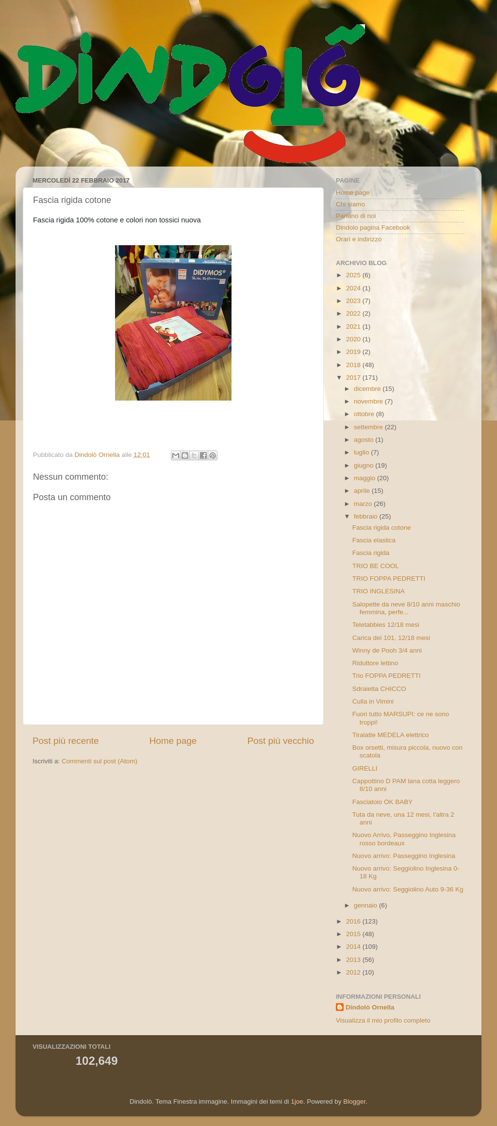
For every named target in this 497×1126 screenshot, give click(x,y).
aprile (363, 490)
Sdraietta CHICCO (379, 688)
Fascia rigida (371, 552)
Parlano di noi (356, 215)
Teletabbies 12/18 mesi (385, 624)
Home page (173, 741)
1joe (297, 1101)
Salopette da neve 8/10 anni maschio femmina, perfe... (406, 608)
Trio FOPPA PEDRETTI (386, 675)
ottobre (365, 414)
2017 (354, 377)
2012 (354, 972)
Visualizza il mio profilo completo (383, 1020)
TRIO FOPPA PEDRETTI (389, 578)
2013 (354, 959)
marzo (364, 503)
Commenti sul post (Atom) (99, 761)
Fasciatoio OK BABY (382, 802)
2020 (354, 339)
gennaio (366, 905)
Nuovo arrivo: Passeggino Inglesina (403, 855)
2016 (354, 921)
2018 (354, 365)
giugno (364, 465)
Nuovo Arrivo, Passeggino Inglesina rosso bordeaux (404, 838)
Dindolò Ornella (370, 1007)
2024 (354, 288)
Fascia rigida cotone (381, 527)
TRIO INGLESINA (378, 591)
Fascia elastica (374, 540)
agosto (364, 439)
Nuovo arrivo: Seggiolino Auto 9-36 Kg (408, 889)
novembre (369, 401)
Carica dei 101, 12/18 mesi (391, 637)
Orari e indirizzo (359, 239)
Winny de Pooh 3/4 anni (387, 650)
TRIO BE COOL (375, 566)
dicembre (368, 388)
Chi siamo (350, 204)
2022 (354, 313)
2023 (354, 300)
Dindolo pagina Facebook (373, 227)
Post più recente (66, 741)
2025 (354, 275)
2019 (354, 351)
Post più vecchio (280, 741)
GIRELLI (365, 768)
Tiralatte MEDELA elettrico (390, 735)
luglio (362, 452)
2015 (354, 934)
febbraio (367, 516)
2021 (354, 326)
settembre (369, 427)
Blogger (354, 1101)
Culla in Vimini (373, 701)
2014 (354, 946)
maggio (365, 478)
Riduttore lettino (375, 663)
